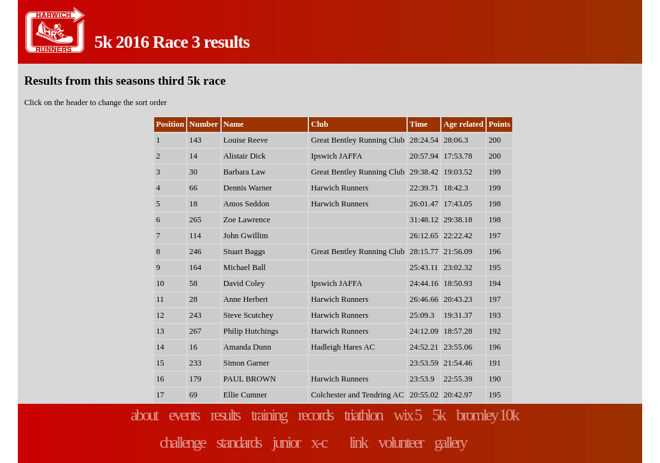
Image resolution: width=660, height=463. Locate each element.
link (358, 442)
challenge (181, 442)
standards (239, 442)
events (184, 415)
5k (438, 415)
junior (285, 442)
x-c (318, 442)
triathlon (363, 415)
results (225, 415)
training (269, 415)
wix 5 (407, 415)
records (315, 415)
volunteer (400, 442)
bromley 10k (487, 415)
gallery (450, 442)
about (144, 415)
